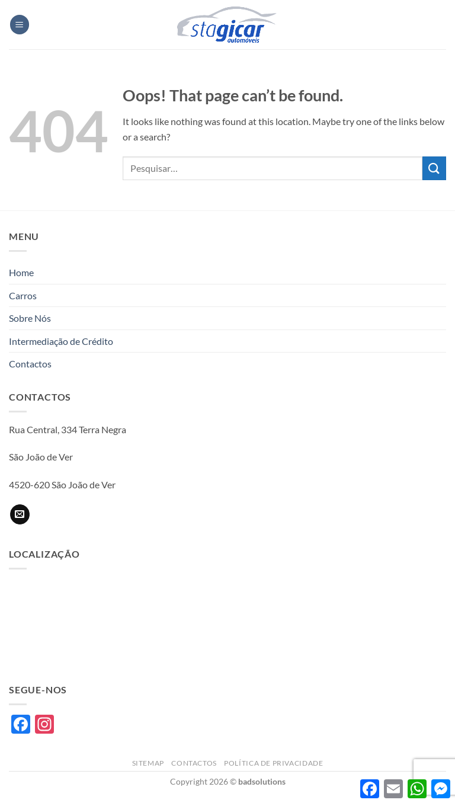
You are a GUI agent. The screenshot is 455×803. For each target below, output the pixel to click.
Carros (23, 295)
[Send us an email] (20, 514)
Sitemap (148, 763)
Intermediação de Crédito (61, 341)
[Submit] (434, 168)
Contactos (30, 363)
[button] (19, 24)
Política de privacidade (273, 763)
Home (21, 272)
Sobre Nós (30, 318)
